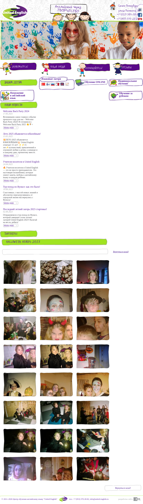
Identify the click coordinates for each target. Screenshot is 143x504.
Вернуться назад (120, 252)
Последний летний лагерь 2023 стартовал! (25, 209)
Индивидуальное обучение (127, 82)
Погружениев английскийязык (17, 95)
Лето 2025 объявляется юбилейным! (22, 133)
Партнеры (11, 234)
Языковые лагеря (51, 79)
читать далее (9, 127)
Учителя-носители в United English (21, 161)
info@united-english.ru (99, 499)
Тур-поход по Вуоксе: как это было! (21, 186)
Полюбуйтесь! (93, 68)
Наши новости (13, 105)
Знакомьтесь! (20, 67)
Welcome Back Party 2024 (16, 111)
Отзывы (127, 67)
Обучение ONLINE (94, 82)
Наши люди (57, 67)
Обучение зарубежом (125, 94)
